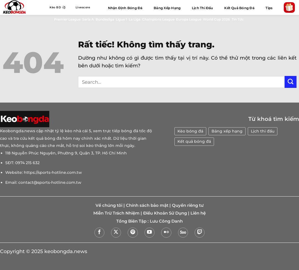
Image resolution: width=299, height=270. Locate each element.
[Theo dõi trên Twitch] (200, 233)
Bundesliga (105, 19)
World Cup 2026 (216, 19)
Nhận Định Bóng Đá (125, 8)
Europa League (188, 19)
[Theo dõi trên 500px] (183, 233)
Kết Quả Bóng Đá (239, 8)
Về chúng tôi (109, 205)
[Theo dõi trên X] (116, 233)
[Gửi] (291, 82)
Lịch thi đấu (262, 131)
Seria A (88, 19)
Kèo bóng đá (190, 131)
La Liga (134, 19)
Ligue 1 (121, 19)
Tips (269, 8)
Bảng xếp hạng (227, 131)
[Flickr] (166, 233)
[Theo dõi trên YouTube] (149, 233)
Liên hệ (198, 213)
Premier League (67, 19)
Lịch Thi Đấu (202, 8)
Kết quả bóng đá (194, 141)
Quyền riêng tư (187, 205)
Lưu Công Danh (166, 221)
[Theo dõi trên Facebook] (99, 233)
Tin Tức (238, 19)
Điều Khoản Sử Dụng (165, 213)
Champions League (158, 19)
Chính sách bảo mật (147, 205)
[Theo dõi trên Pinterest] (133, 233)
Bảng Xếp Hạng (167, 8)
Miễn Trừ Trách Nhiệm (116, 213)
